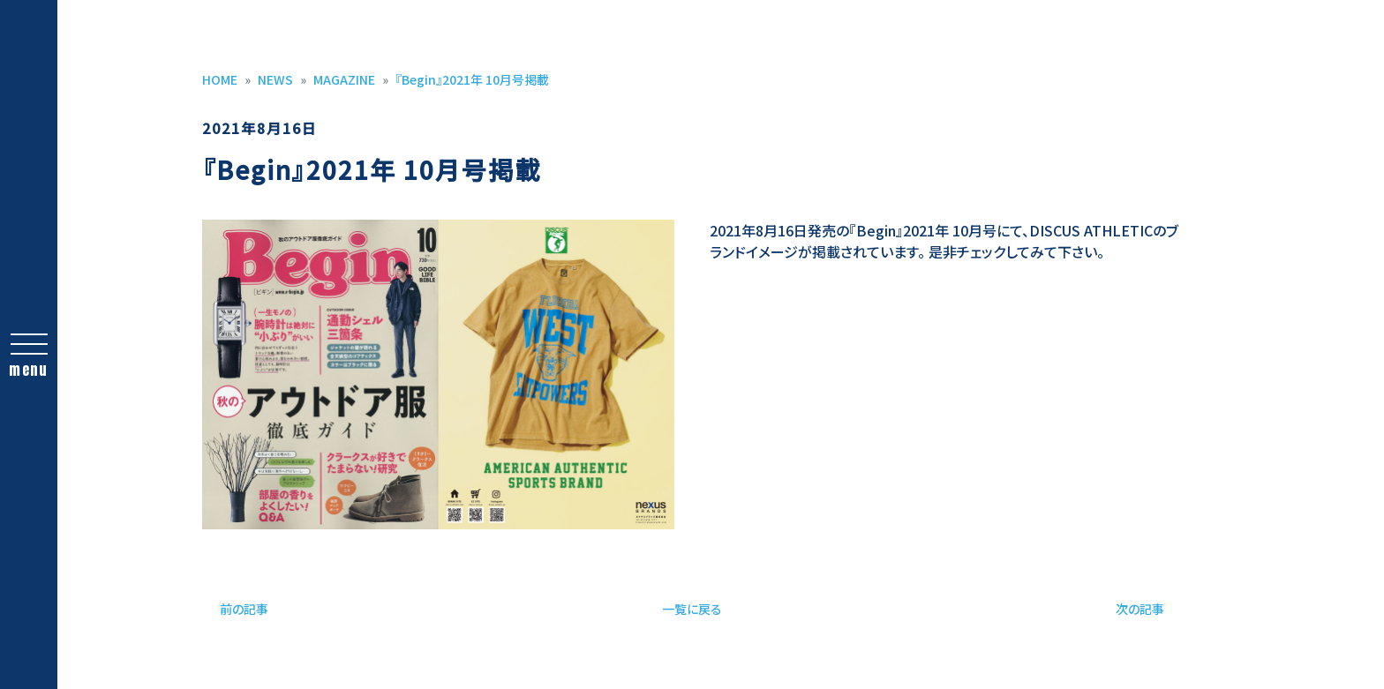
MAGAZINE (344, 79)
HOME (219, 79)
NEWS (275, 79)
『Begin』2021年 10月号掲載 (472, 79)
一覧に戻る (692, 609)
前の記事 (244, 609)
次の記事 (1140, 609)
